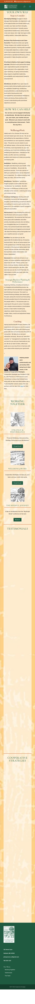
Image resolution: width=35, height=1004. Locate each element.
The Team (7, 976)
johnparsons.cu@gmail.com (11, 957)
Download (17, 446)
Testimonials (8, 973)
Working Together (10, 970)
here (22, 386)
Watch (17, 520)
